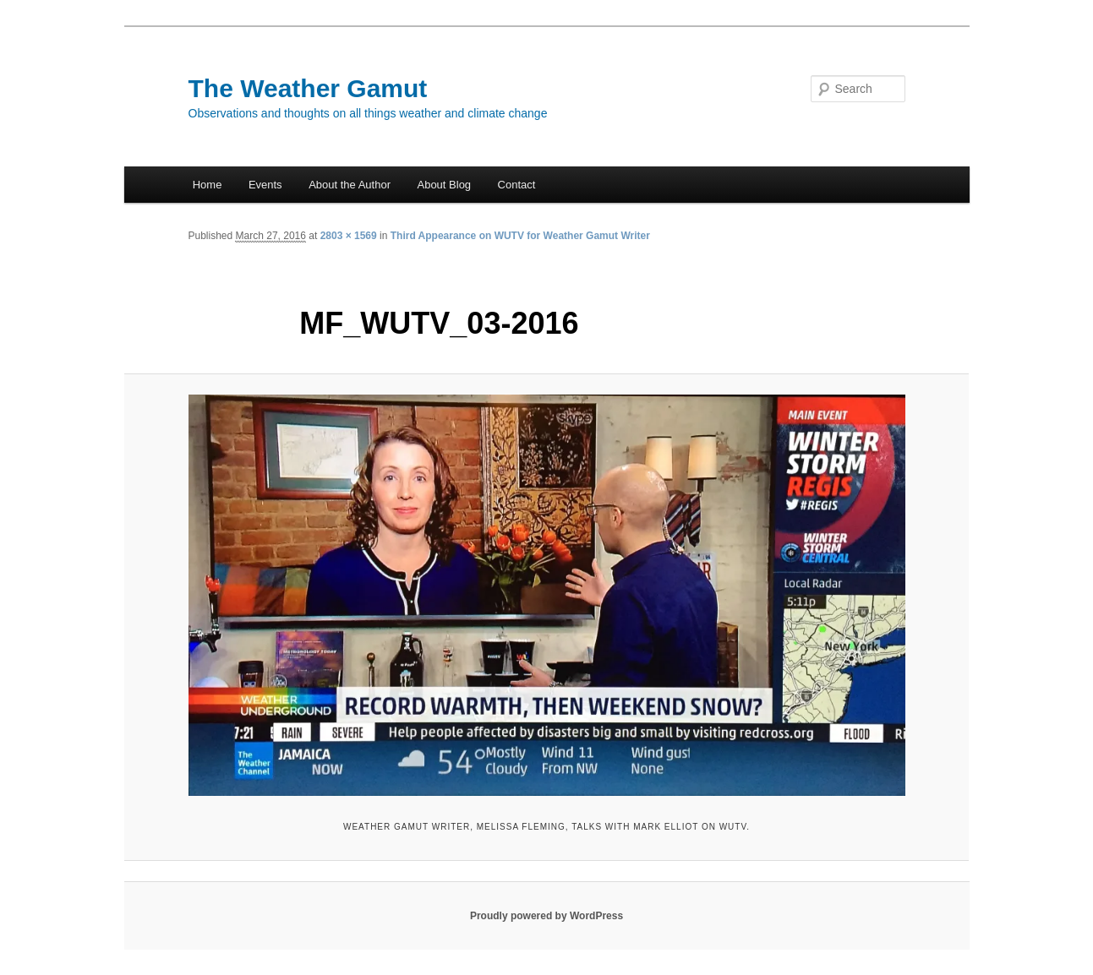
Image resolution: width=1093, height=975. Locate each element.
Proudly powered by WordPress (546, 916)
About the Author (350, 184)
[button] (547, 595)
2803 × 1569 (348, 236)
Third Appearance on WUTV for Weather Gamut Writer (520, 236)
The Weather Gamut (308, 88)
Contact (517, 184)
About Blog (444, 184)
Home (207, 184)
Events (265, 184)
